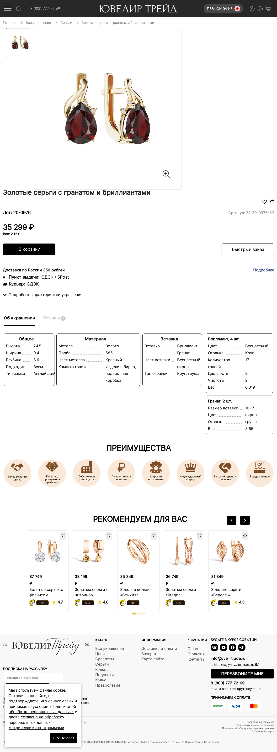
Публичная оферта (263, 731)
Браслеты (104, 659)
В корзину (29, 249)
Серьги (102, 664)
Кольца (102, 669)
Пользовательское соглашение (255, 725)
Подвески (104, 674)
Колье (100, 680)
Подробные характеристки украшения (42, 294)
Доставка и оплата (159, 648)
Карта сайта (152, 659)
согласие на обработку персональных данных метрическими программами (36, 722)
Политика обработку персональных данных (248, 728)
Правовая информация (260, 721)
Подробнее (263, 270)
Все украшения (109, 648)
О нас (192, 648)
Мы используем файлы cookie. (37, 690)
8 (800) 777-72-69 (228, 683)
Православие (107, 685)
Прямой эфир (223, 8)
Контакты (196, 659)
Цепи (100, 653)
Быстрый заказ (248, 249)
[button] (231, 520)
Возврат (149, 653)
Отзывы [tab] (54, 318)
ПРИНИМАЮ (63, 738)
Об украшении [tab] (19, 317)
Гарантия (196, 653)
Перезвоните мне (242, 673)
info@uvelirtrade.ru (228, 658)
